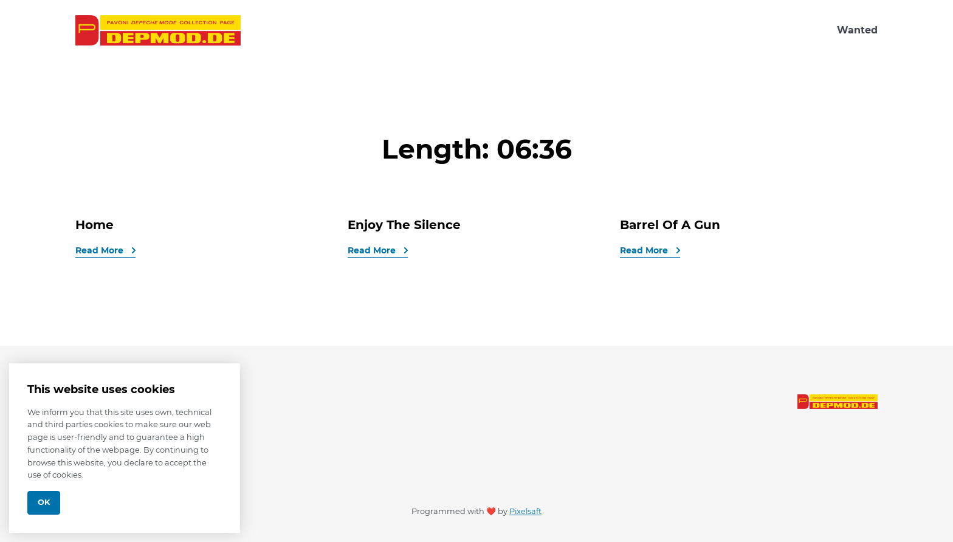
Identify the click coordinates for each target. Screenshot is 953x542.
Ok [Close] (44, 502)
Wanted (857, 30)
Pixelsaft (525, 511)
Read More (100, 250)
